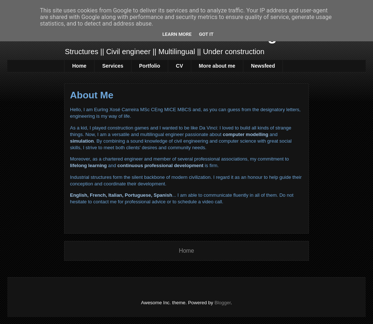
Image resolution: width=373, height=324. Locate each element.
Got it (206, 34)
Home (79, 66)
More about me (217, 66)
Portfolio (149, 66)
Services (112, 66)
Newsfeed (263, 66)
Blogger (222, 302)
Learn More (177, 34)
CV (179, 66)
